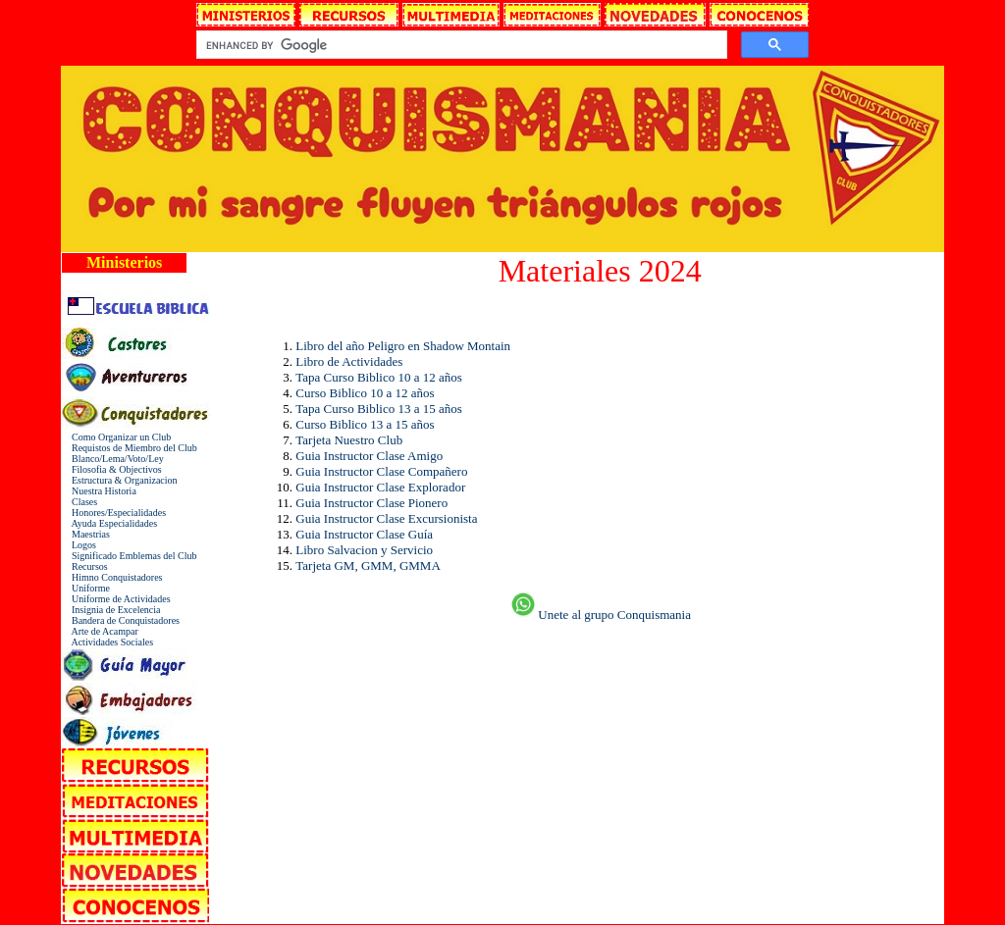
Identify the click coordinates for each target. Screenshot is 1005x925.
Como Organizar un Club (116, 437)
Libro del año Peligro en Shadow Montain (402, 345)
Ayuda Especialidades (109, 523)
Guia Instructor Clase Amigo (369, 455)
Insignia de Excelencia (111, 609)
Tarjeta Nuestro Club (348, 440)
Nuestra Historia (99, 491)
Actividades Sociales (107, 642)
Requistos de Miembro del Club (129, 447)
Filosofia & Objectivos (112, 469)
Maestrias (86, 534)
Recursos (85, 566)
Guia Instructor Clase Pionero (371, 502)
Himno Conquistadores (112, 577)
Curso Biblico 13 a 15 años (364, 424)
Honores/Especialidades (114, 512)
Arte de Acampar (100, 631)
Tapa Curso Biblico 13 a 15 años (378, 408)
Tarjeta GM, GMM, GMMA (368, 565)
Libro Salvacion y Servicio (364, 549)
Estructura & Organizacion (120, 480)
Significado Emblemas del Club (129, 555)
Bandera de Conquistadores (121, 620)
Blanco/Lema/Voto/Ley (113, 458)
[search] (459, 45)
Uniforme (86, 588)
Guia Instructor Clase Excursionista (386, 518)
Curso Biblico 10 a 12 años (364, 392)
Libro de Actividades (348, 361)
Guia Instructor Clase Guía (364, 534)
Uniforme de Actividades (116, 598)
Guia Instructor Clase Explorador (380, 487)
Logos (79, 545)
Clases (79, 501)
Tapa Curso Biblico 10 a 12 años (378, 377)
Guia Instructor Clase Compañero (381, 471)
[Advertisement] (344, 668)
